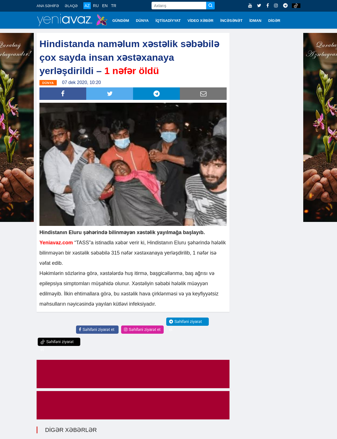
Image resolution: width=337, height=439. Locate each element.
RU (96, 5)
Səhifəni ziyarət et (96, 329)
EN (105, 5)
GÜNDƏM (120, 20)
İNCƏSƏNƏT (231, 20)
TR (113, 5)
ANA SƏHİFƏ (48, 6)
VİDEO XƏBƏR (201, 20)
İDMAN (255, 20)
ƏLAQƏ (71, 6)
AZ (87, 5)
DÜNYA (142, 20)
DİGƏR (274, 20)
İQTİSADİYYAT (168, 20)
